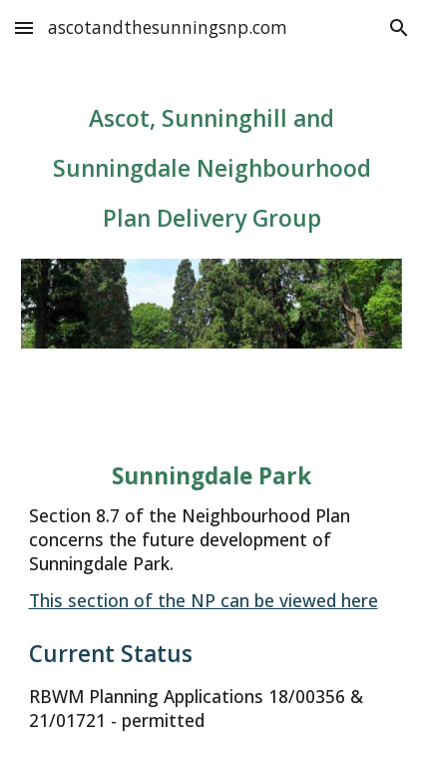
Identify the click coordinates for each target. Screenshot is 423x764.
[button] (24, 27)
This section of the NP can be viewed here (203, 600)
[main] (212, 169)
